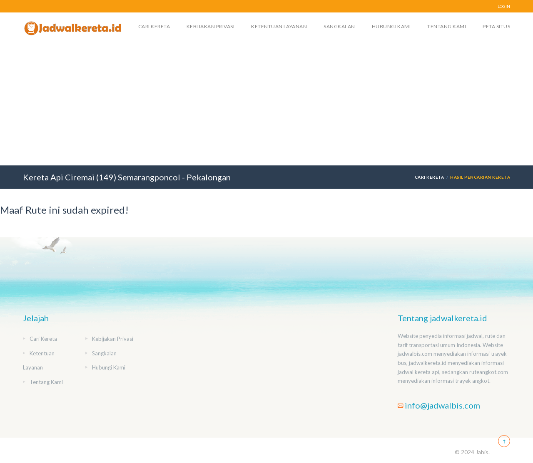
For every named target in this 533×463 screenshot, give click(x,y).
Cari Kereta (154, 26)
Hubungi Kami (391, 26)
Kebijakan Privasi (210, 26)
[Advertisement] (266, 103)
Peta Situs (496, 26)
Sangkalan (339, 26)
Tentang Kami (446, 26)
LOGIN (504, 6)
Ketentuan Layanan (279, 26)
